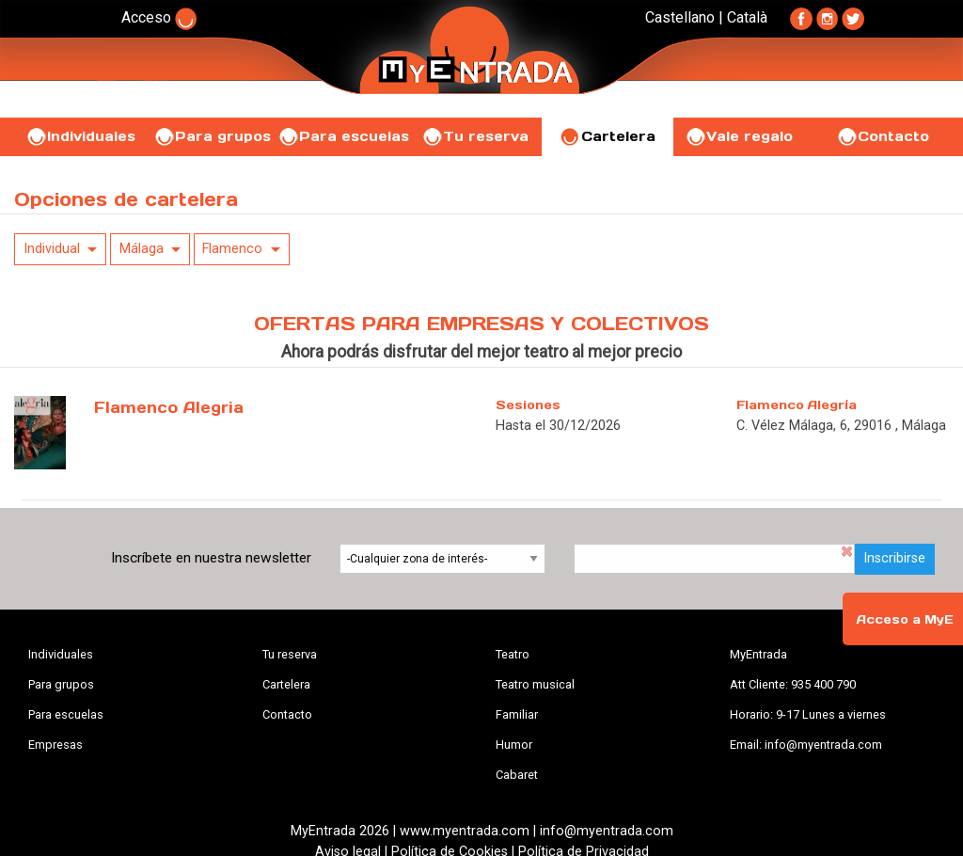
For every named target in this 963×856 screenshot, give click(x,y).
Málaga (141, 249)
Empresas (55, 744)
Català (747, 17)
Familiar (517, 714)
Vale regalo (739, 136)
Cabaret (517, 775)
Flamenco (232, 249)
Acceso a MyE (905, 619)
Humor (514, 744)
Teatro (512, 654)
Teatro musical (535, 684)
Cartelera (607, 136)
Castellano (680, 17)
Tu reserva (475, 136)
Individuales (80, 136)
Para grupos (212, 136)
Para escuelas (343, 136)
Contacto (882, 136)
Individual (52, 249)
